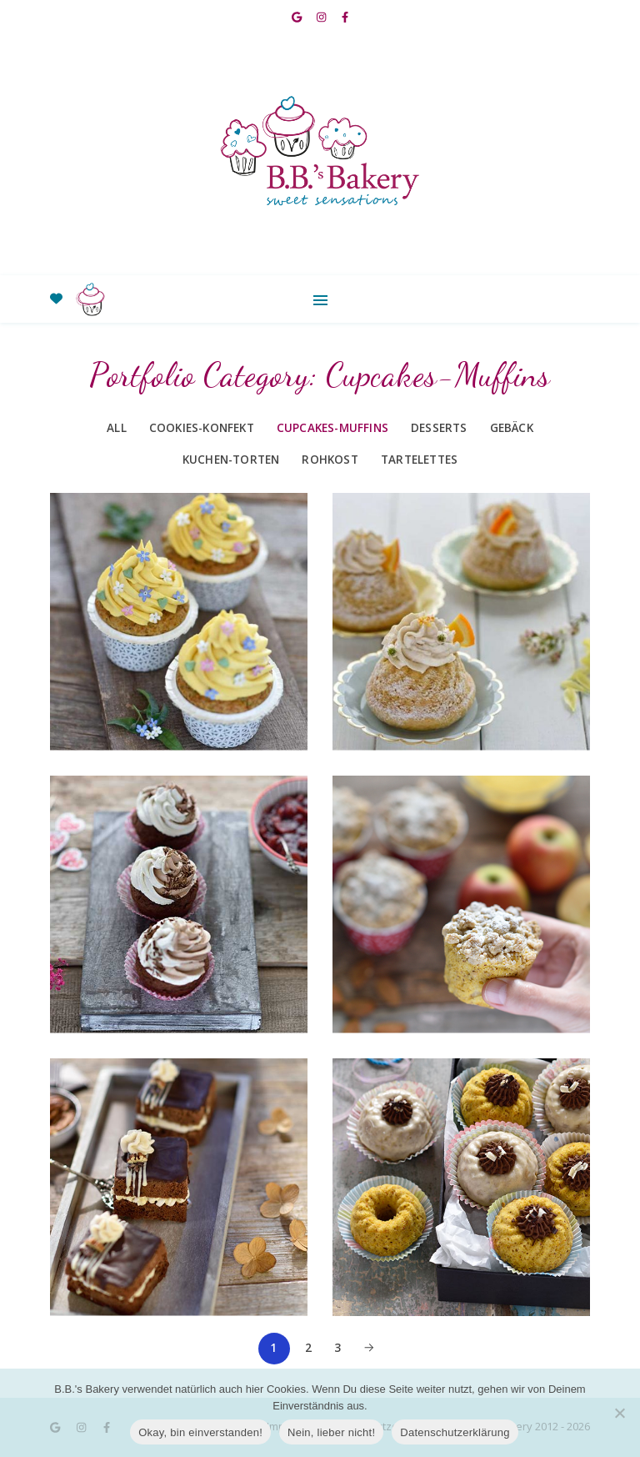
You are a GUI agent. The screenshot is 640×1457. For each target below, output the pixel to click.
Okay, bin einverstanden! (200, 1432)
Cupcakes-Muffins (332, 427)
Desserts (439, 427)
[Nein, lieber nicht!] (619, 1412)
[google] (298, 16)
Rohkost (330, 459)
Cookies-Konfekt (201, 427)
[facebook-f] (345, 16)
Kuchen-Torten (231, 459)
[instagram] (322, 16)
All (117, 427)
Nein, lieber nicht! (331, 1432)
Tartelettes (419, 459)
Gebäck (511, 427)
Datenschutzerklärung (454, 1432)
